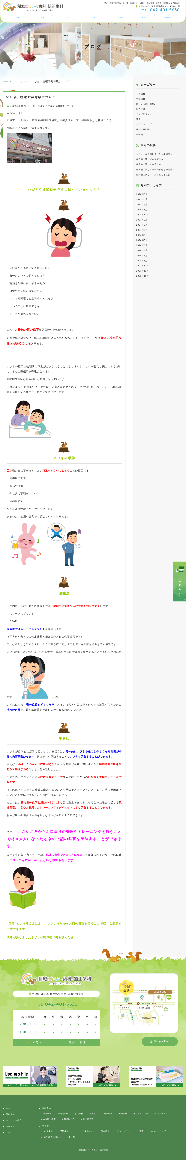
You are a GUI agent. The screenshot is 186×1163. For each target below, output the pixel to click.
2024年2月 (143, 270)
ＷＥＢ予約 (180, 586)
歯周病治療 (65, 1114)
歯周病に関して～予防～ (151, 169)
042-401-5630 (56, 1003)
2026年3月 (143, 209)
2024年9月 (143, 235)
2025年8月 (143, 214)
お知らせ (121, 17)
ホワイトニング (145, 124)
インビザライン (145, 114)
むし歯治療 (114, 1120)
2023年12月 (143, 280)
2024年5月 (143, 255)
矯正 (139, 119)
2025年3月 (143, 219)
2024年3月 (143, 265)
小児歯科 (41, 106)
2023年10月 (143, 291)
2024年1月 (143, 275)
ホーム (17, 17)
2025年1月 (143, 224)
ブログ (144, 17)
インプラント (50, 1120)
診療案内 (97, 17)
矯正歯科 (115, 1114)
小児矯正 (99, 1114)
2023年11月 (143, 286)
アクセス (168, 17)
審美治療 (131, 1114)
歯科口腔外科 (94, 1120)
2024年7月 (143, 245)
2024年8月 (143, 240)
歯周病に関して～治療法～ (152, 164)
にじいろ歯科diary (147, 103)
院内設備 (141, 108)
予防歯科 (53, 106)
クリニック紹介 (68, 17)
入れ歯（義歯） (72, 1120)
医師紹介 (40, 17)
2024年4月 (143, 260)
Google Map (162, 1041)
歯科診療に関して (70, 106)
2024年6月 (143, 250)
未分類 (140, 134)
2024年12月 (143, 229)
